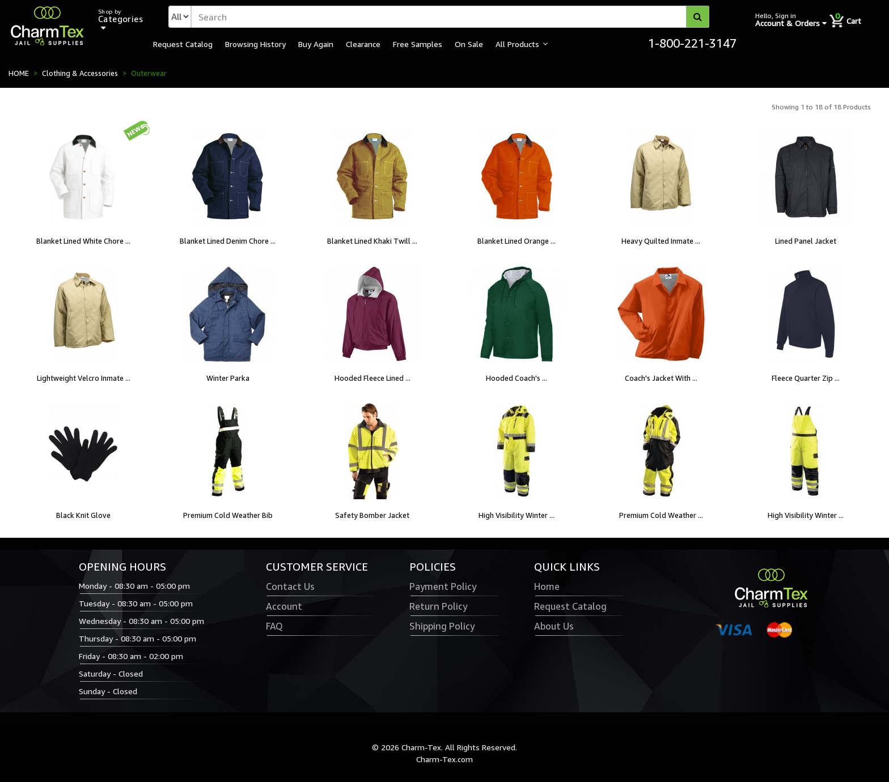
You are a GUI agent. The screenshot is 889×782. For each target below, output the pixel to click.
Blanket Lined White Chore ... (83, 240)
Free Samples (417, 43)
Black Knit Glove (83, 515)
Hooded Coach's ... (516, 377)
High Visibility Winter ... (516, 515)
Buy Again (315, 43)
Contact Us (290, 586)
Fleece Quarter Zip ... (806, 377)
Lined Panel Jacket (805, 240)
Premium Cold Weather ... (661, 515)
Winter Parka (227, 377)
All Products (517, 43)
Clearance (363, 43)
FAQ (274, 626)
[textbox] (450, 17)
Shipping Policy (442, 626)
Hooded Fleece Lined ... (372, 377)
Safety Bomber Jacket (372, 515)
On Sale (469, 43)
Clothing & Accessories (80, 73)
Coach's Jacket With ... (661, 377)
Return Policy (438, 606)
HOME (19, 73)
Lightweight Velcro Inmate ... (83, 377)
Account (284, 606)
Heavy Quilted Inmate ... (660, 240)
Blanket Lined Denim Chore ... (228, 240)
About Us (554, 626)
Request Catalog (183, 43)
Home (547, 586)
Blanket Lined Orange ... (516, 240)
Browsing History (255, 43)
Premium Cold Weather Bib (228, 515)
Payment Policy (442, 586)
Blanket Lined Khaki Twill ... (372, 240)
